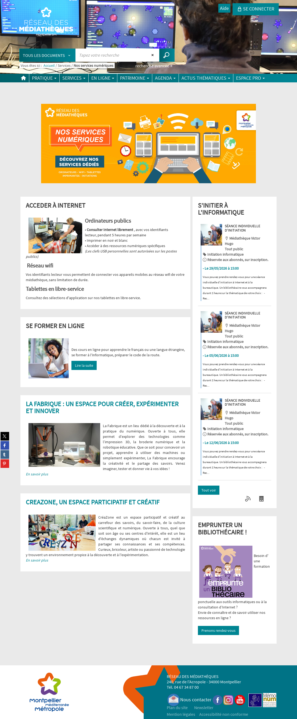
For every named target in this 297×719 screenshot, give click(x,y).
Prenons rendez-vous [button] (218, 630)
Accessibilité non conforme (223, 714)
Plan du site (177, 707)
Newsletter (203, 707)
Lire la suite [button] (84, 365)
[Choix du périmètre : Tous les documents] (47, 55)
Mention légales (181, 714)
